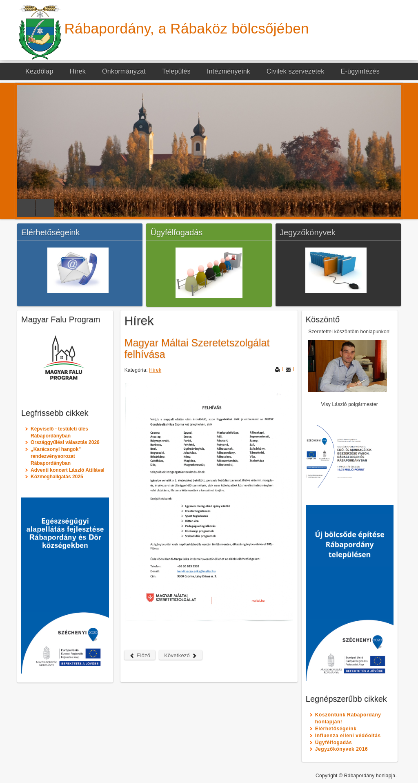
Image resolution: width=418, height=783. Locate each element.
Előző (140, 655)
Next (45, 208)
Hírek (78, 71)
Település (176, 71)
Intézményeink (228, 71)
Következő (180, 655)
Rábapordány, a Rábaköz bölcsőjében (186, 28)
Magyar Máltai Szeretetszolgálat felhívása (197, 348)
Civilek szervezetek (296, 71)
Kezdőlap (39, 71)
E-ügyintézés (360, 71)
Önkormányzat (124, 71)
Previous (26, 208)
